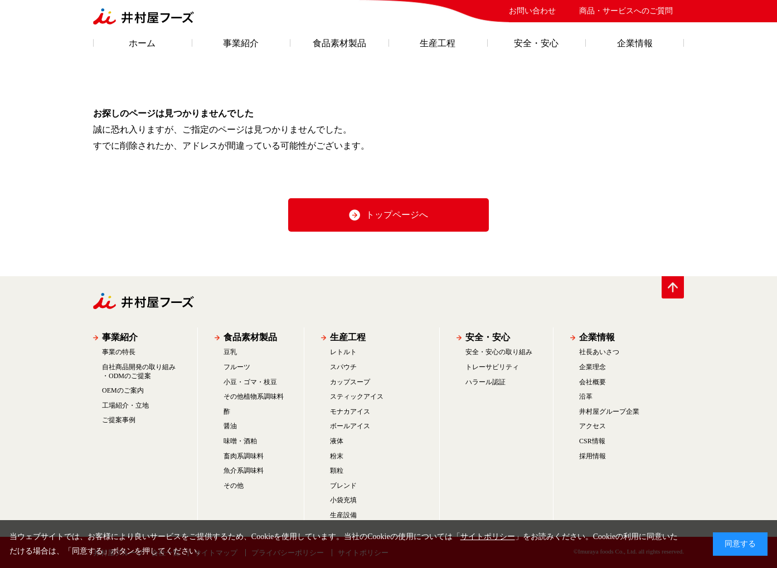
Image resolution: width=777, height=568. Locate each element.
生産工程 (437, 43)
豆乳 (230, 352)
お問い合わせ (532, 11)
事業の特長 (118, 352)
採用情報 (592, 456)
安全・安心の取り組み (498, 352)
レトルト (343, 352)
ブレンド (343, 485)
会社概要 (592, 382)
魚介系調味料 (244, 470)
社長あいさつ (599, 352)
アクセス (592, 426)
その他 (234, 485)
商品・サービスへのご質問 (626, 11)
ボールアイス (350, 426)
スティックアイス (356, 396)
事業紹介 (241, 43)
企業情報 (635, 43)
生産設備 (343, 515)
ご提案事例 (118, 420)
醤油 (230, 426)
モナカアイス (350, 411)
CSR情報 (592, 441)
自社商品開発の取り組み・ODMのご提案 (139, 371)
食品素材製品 (339, 43)
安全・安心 (536, 43)
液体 (336, 441)
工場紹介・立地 (125, 405)
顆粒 (336, 470)
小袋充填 (343, 500)
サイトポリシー (487, 536)
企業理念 (592, 367)
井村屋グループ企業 (609, 411)
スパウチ (343, 367)
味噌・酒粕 (240, 441)
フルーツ (237, 367)
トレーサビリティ (492, 367)
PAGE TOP (673, 287)
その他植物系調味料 (254, 396)
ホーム (142, 43)
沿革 (586, 396)
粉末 (336, 456)
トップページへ (397, 214)
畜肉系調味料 (244, 456)
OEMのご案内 (123, 390)
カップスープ (350, 382)
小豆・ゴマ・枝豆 (250, 382)
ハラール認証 (485, 382)
